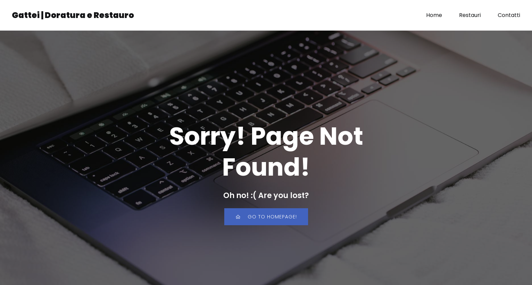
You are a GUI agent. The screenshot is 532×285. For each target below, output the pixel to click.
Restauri (470, 15)
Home (434, 15)
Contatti (509, 15)
